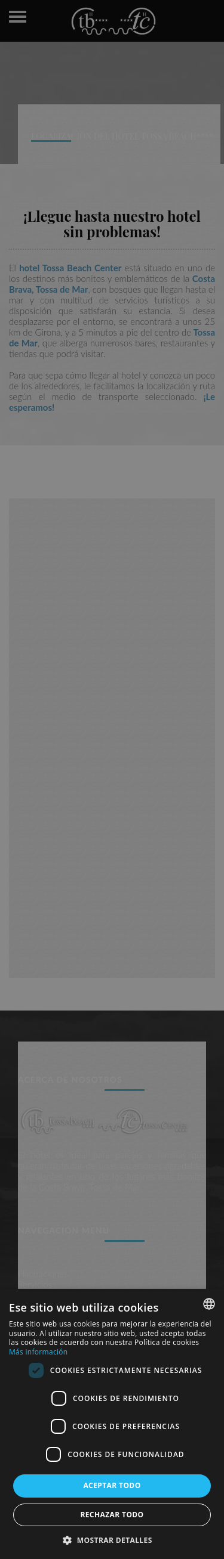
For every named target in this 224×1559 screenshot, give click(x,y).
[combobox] (209, 1304)
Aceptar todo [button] (111, 1485)
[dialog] (112, 1424)
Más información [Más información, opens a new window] (38, 1352)
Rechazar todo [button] (111, 1515)
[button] (112, 1539)
